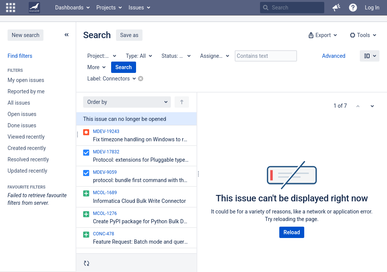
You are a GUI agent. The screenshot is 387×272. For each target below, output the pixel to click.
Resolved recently (28, 159)
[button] (10, 7)
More (93, 67)
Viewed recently (26, 137)
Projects (106, 8)
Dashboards (69, 8)
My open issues (26, 80)
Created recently (27, 148)
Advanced (333, 56)
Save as (129, 35)
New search (25, 35)
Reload (291, 232)
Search (123, 67)
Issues (136, 8)
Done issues (22, 125)
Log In (372, 8)
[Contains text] (266, 56)
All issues (19, 103)
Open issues (22, 114)
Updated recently (27, 171)
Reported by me (26, 91)
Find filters (20, 56)
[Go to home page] (34, 7)
